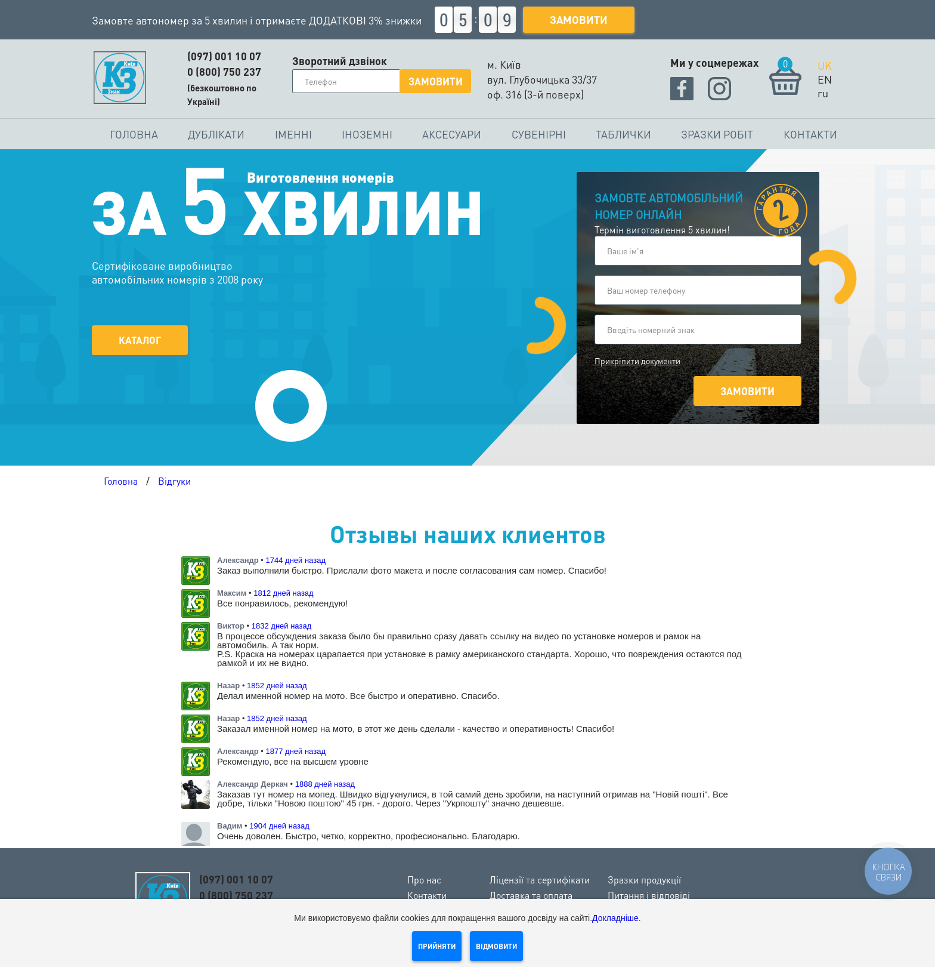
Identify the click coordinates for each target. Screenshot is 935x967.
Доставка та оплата (531, 895)
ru (823, 93)
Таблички (623, 134)
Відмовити (496, 946)
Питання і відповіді (649, 895)
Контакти (810, 134)
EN (825, 79)
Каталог (141, 335)
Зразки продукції (644, 879)
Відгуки (174, 481)
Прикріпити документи (637, 360)
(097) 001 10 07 (224, 56)
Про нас (424, 879)
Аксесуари (451, 134)
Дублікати (216, 134)
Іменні (293, 134)
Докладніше (615, 918)
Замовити (579, 19)
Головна (134, 134)
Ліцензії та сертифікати (540, 879)
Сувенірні (539, 134)
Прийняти (437, 946)
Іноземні (367, 134)
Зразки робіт (717, 134)
